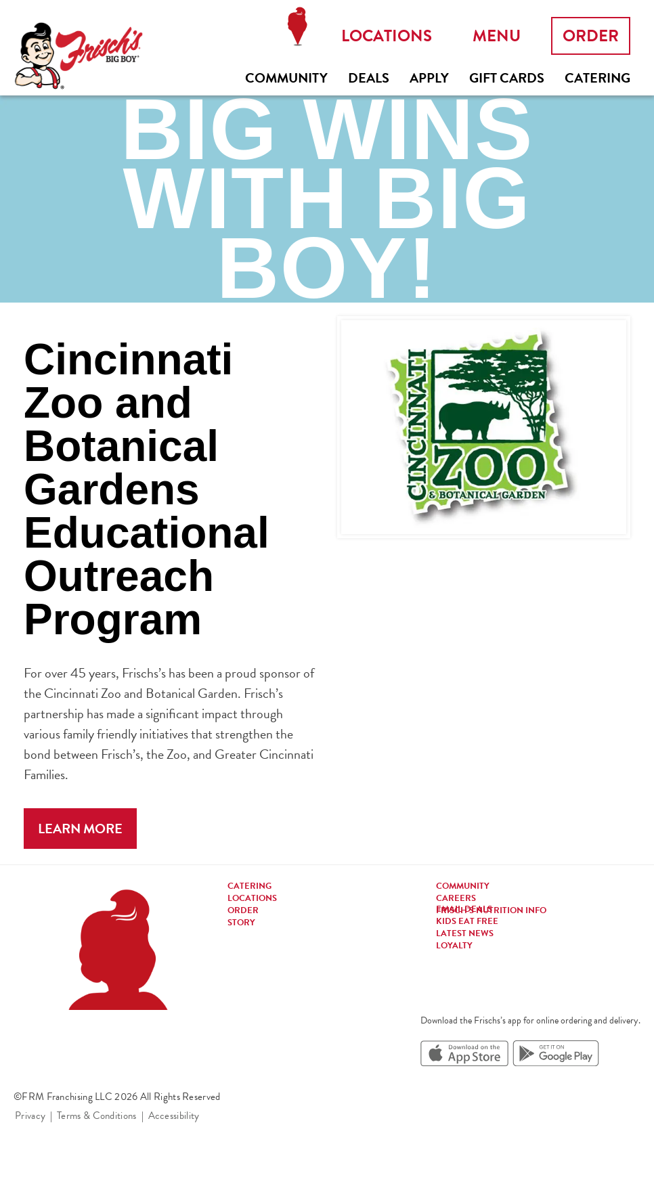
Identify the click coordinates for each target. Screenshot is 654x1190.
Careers (456, 898)
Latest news (465, 933)
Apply (429, 78)
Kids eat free (467, 921)
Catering (597, 78)
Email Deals (464, 909)
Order (591, 36)
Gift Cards (506, 78)
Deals (368, 78)
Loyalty (454, 945)
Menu (497, 36)
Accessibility (174, 1115)
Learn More (80, 828)
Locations (297, 27)
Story (241, 922)
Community (286, 78)
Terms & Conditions (96, 1115)
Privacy (30, 1115)
